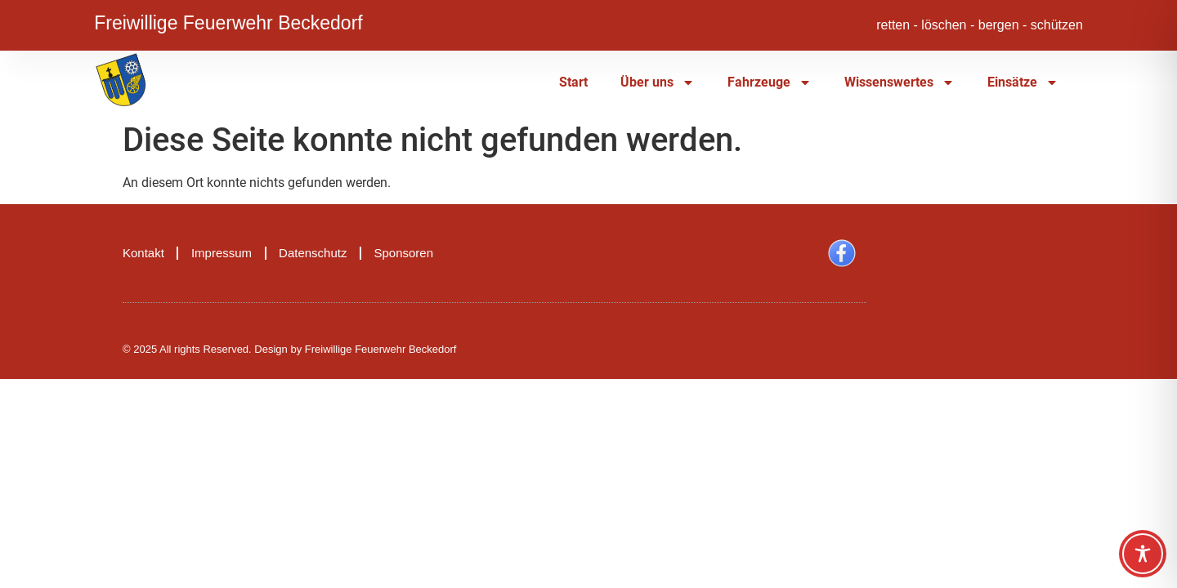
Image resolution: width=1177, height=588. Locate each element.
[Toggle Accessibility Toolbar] (1143, 554)
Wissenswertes (899, 82)
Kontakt (143, 253)
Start (573, 82)
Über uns (657, 82)
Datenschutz (313, 253)
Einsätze (1022, 82)
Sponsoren (403, 253)
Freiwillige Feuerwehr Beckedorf (228, 21)
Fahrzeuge (769, 82)
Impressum (221, 253)
